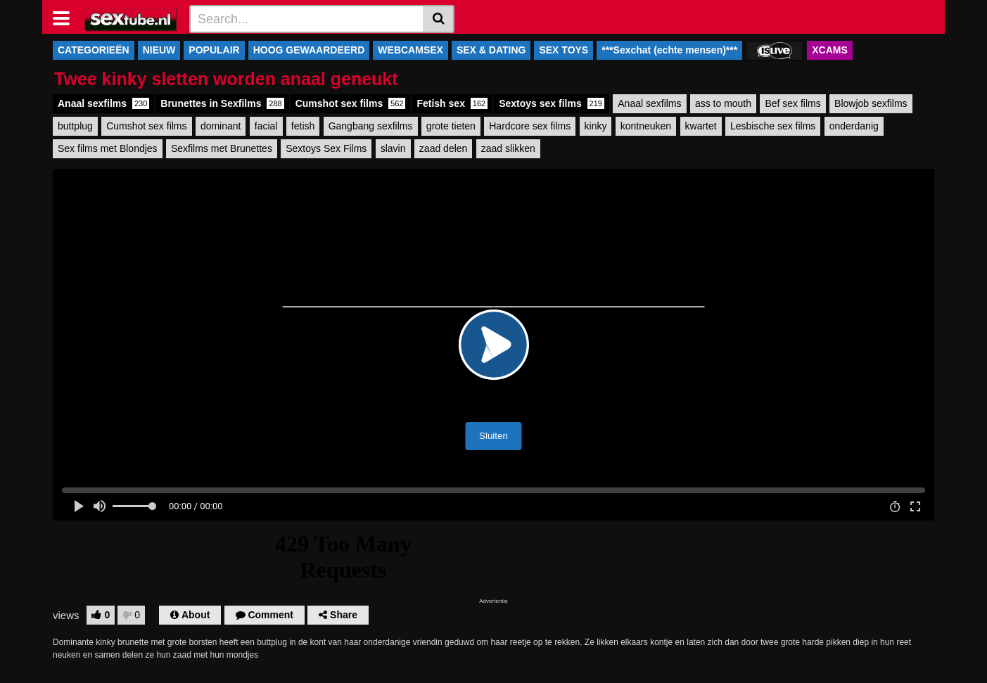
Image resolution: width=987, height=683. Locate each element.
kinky (596, 126)
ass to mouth (723, 103)
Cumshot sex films (350, 103)
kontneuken (645, 126)
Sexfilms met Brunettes (221, 148)
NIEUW (159, 50)
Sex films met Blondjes (108, 148)
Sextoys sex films (551, 103)
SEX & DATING (491, 50)
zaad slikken (508, 148)
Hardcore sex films (530, 126)
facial (266, 126)
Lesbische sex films (772, 126)
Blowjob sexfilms (870, 103)
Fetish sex (452, 103)
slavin (393, 148)
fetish (302, 126)
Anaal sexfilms (103, 103)
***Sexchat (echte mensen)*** (669, 50)
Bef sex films (792, 103)
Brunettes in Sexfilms (222, 103)
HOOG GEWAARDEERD (309, 50)
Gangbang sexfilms (371, 126)
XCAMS (830, 50)
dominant (220, 126)
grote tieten (451, 126)
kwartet (701, 126)
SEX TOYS (563, 50)
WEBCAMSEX (410, 50)
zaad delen (443, 148)
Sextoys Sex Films (326, 148)
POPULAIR (214, 50)
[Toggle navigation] (66, 17)
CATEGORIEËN (93, 50)
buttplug (75, 126)
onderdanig (854, 126)
